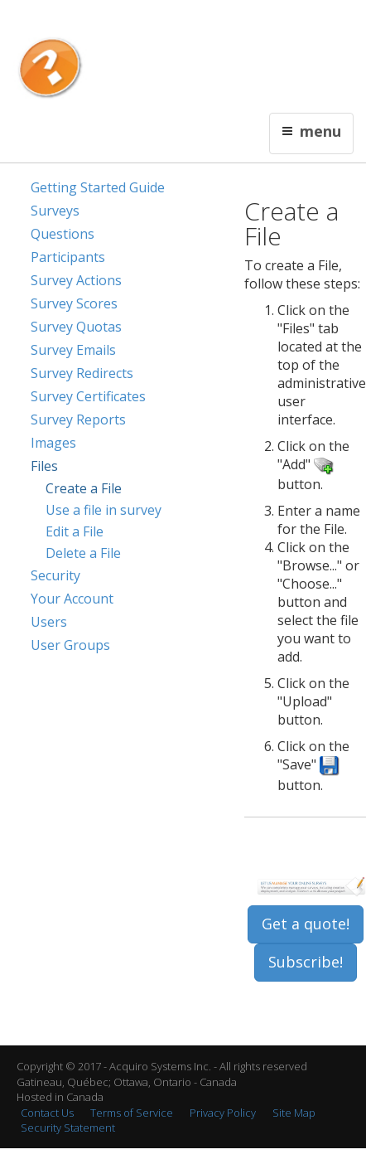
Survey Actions (76, 280)
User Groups (70, 645)
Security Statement (68, 1127)
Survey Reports (78, 419)
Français (131, 22)
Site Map (293, 1112)
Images (53, 443)
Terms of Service (131, 1112)
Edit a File (75, 531)
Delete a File (83, 553)
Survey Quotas (76, 327)
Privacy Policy (223, 1112)
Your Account (72, 598)
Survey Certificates (88, 396)
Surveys (55, 210)
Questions (62, 234)
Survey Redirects (82, 373)
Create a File (84, 488)
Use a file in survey (103, 510)
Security (55, 575)
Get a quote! (305, 924)
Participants (68, 257)
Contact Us (181, 22)
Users (49, 622)
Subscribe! (305, 962)
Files (44, 466)
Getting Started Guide (98, 187)
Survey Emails (73, 350)
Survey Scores (74, 303)
